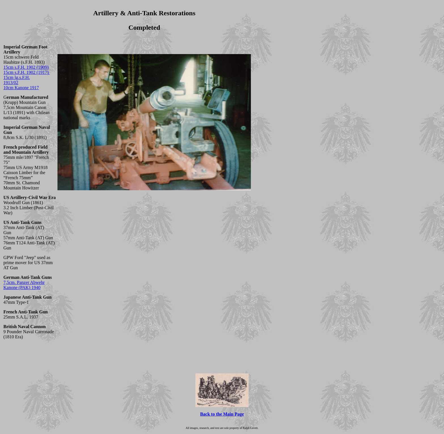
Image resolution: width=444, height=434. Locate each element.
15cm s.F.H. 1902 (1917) (26, 72)
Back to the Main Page (222, 414)
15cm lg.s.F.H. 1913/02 (16, 80)
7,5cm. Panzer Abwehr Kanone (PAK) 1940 (24, 285)
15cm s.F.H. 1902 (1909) (26, 67)
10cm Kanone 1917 (21, 87)
